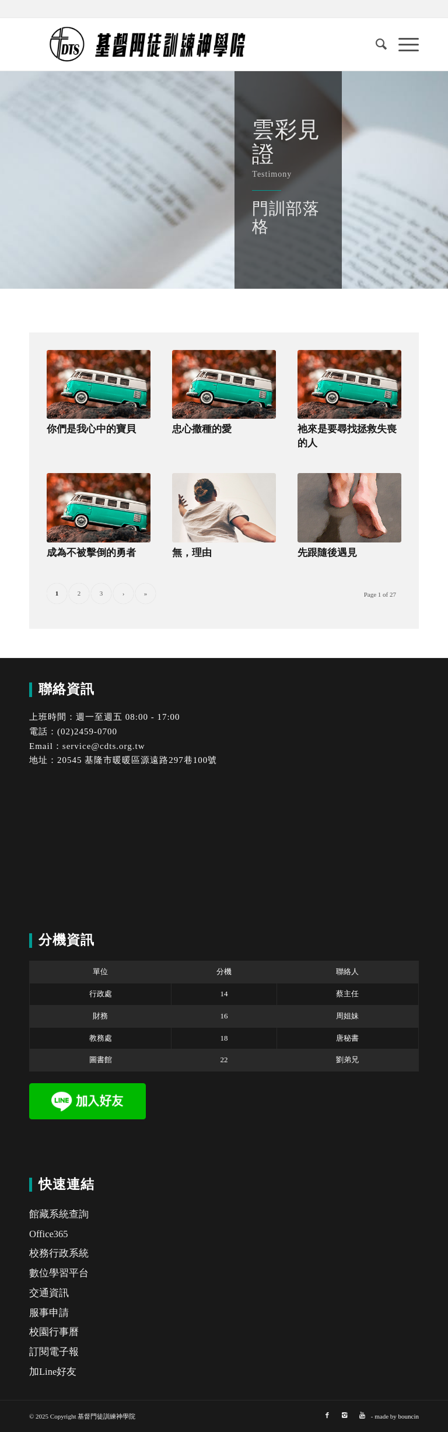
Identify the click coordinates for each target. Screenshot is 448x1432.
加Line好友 (52, 1371)
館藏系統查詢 (59, 1214)
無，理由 (192, 552)
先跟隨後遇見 (327, 552)
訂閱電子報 (54, 1351)
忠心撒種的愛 (202, 429)
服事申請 (49, 1312)
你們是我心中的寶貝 (91, 429)
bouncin (408, 1416)
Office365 (48, 1234)
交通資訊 (49, 1292)
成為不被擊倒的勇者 (91, 552)
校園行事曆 (54, 1332)
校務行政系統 (59, 1253)
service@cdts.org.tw (103, 746)
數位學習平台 (59, 1273)
